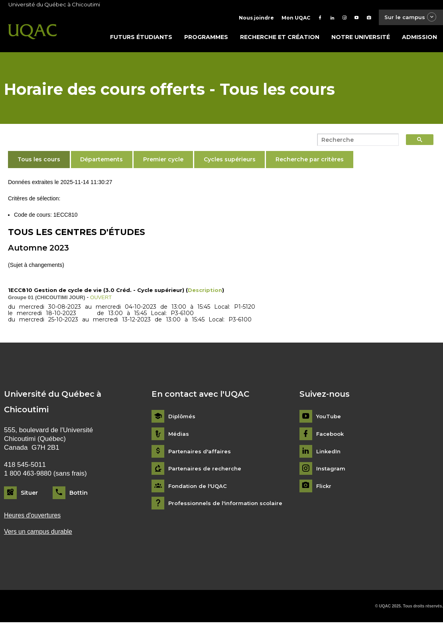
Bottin (78, 494)
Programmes (206, 38)
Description (205, 291)
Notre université (360, 38)
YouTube (329, 418)
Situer (29, 494)
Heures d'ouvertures (34, 517)
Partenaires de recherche (206, 470)
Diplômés (182, 418)
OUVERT (101, 299)
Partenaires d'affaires (200, 453)
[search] (355, 141)
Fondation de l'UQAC (199, 487)
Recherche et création (279, 38)
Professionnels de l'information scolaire (227, 505)
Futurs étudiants (141, 38)
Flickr (324, 487)
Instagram (331, 470)
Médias (178, 435)
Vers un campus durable (40, 534)
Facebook (331, 435)
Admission (419, 38)
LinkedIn (329, 453)
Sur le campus (408, 18)
